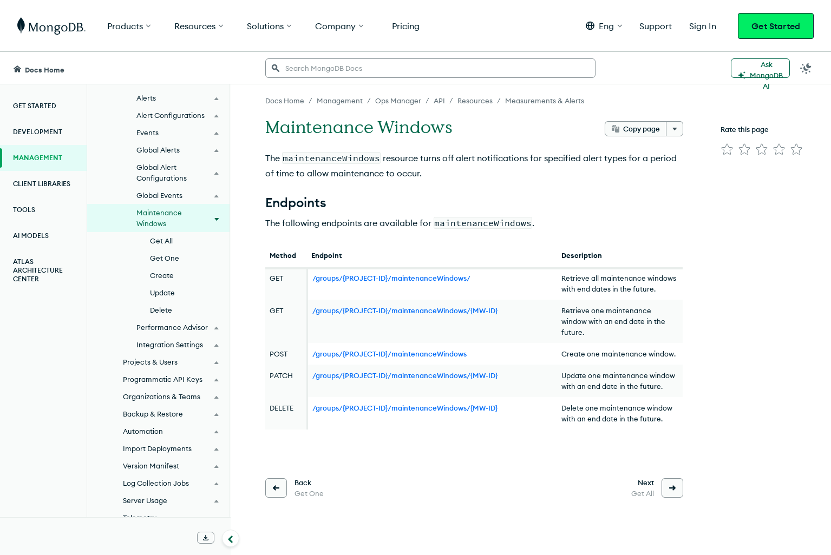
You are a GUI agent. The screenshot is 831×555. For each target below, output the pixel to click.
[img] (727, 149)
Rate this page (745, 129)
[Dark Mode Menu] (806, 68)
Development (37, 132)
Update (162, 292)
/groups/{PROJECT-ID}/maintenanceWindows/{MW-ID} (405, 310)
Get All (161, 240)
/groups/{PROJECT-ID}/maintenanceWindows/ (391, 278)
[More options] (674, 128)
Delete (161, 310)
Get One (164, 258)
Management (37, 158)
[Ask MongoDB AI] (760, 68)
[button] (604, 25)
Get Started (775, 26)
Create (162, 275)
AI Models (31, 236)
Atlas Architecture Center (38, 270)
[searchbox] (430, 68)
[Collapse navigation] (230, 538)
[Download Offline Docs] (205, 538)
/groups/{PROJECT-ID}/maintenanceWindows (389, 353)
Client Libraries (41, 184)
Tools (24, 210)
